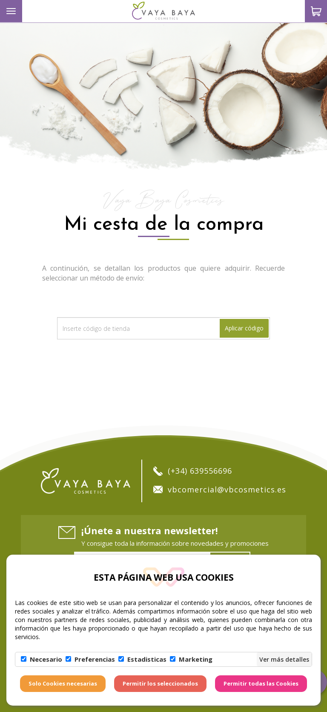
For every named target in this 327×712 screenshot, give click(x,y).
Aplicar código (244, 328)
